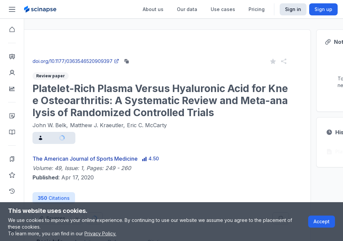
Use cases (223, 9)
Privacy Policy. (100, 233)
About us (153, 9)
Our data (187, 9)
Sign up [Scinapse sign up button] (323, 9)
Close (87, 55)
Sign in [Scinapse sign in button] (293, 9)
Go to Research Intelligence (143, 55)
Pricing (257, 9)
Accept (322, 221)
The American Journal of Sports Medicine (109, 158)
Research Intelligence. (150, 40)
